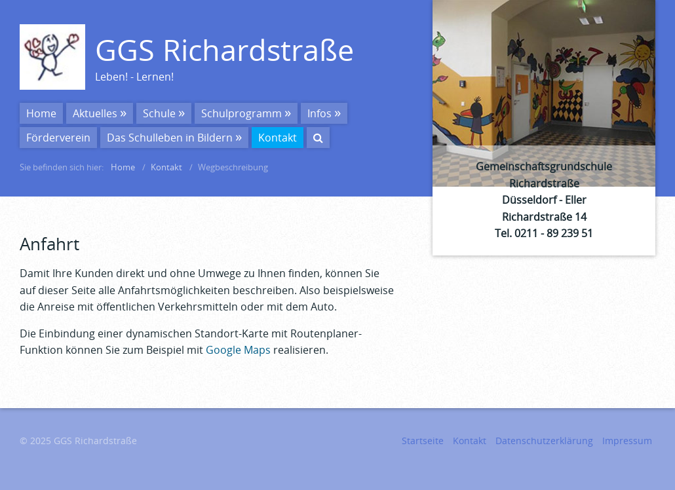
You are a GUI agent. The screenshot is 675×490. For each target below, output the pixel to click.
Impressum (627, 440)
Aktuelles (95, 113)
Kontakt (277, 137)
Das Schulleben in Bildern (170, 137)
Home (41, 113)
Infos (319, 113)
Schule (159, 113)
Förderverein (58, 137)
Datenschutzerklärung (544, 440)
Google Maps (238, 350)
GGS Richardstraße (224, 49)
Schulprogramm (241, 113)
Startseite (423, 440)
